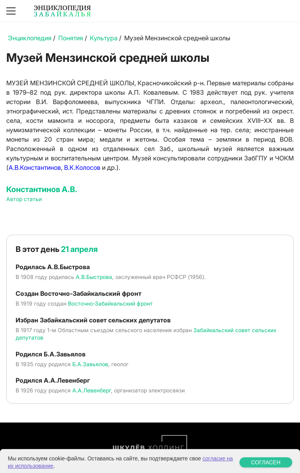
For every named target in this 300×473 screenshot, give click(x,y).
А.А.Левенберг (91, 390)
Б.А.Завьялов (90, 364)
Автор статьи (24, 199)
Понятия (70, 38)
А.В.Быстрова (94, 276)
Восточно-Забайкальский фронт (110, 303)
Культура (104, 38)
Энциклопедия (30, 38)
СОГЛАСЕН (265, 467)
